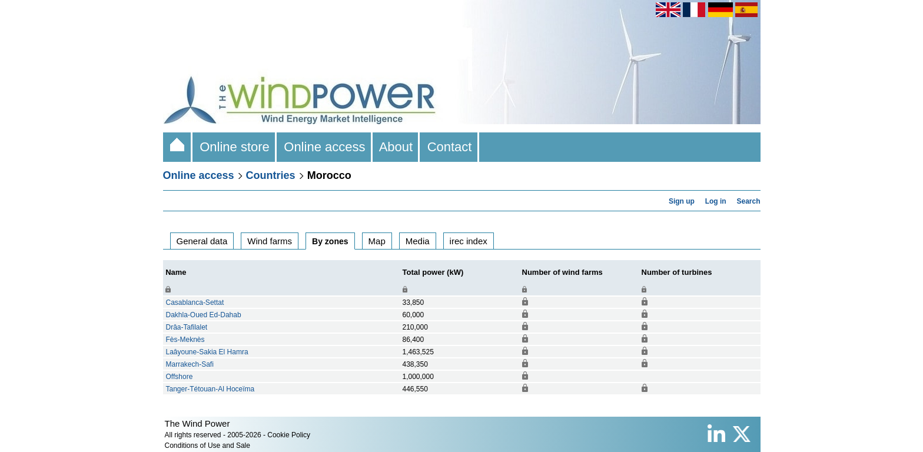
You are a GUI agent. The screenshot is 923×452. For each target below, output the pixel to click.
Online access (325, 146)
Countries (271, 175)
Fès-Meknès (185, 339)
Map (377, 241)
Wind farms (269, 241)
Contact (449, 146)
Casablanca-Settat (195, 302)
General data (202, 241)
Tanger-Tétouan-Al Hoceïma (210, 389)
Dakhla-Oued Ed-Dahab (203, 315)
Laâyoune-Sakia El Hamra (207, 352)
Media (418, 241)
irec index (468, 241)
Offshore (179, 377)
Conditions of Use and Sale (207, 445)
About (396, 146)
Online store (234, 146)
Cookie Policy (288, 435)
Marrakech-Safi (190, 364)
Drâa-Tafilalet (187, 327)
